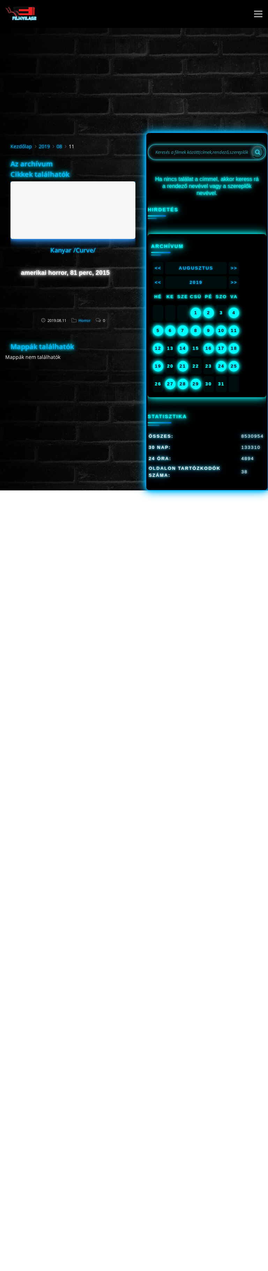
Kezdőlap (21, 146)
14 (182, 348)
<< (158, 268)
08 (59, 146)
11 (234, 330)
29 (196, 383)
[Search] (257, 152)
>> (234, 268)
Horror (84, 320)
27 (170, 383)
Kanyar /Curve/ (73, 250)
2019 (44, 146)
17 (221, 348)
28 (182, 383)
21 (182, 366)
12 (158, 348)
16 (209, 348)
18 (234, 348)
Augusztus (196, 268)
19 (158, 366)
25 (234, 366)
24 (221, 366)
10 (221, 330)
